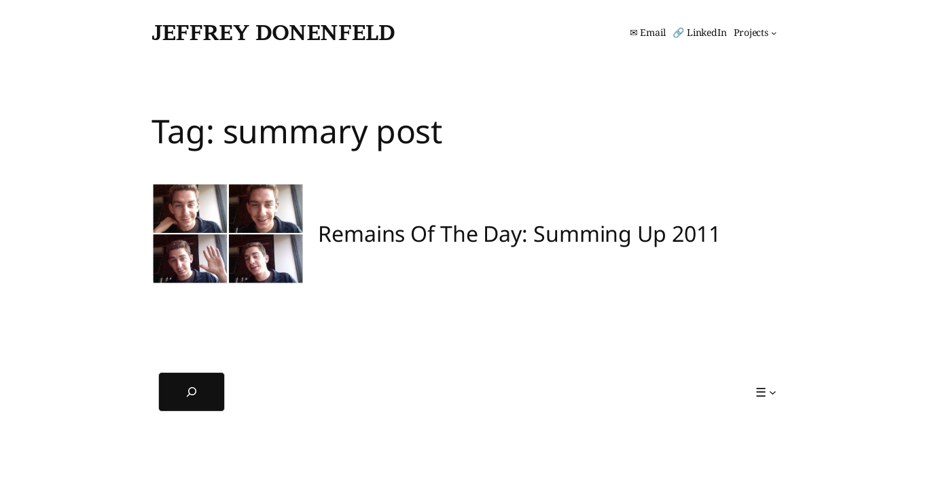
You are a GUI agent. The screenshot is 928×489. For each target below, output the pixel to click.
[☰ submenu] (766, 392)
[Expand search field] (191, 392)
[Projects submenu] (755, 32)
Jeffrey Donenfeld (273, 32)
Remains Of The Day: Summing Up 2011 (519, 233)
